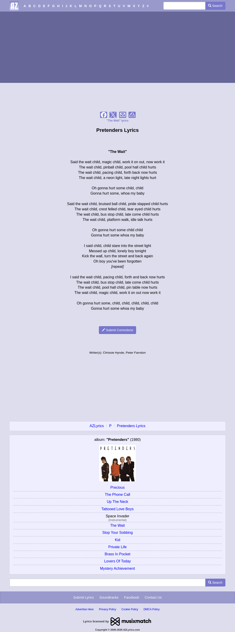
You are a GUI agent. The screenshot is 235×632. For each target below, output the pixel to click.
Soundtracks (108, 597)
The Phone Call (117, 494)
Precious (117, 487)
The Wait (117, 525)
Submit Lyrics (83, 597)
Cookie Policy (129, 609)
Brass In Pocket (117, 554)
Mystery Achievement (117, 568)
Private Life (117, 547)
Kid (117, 540)
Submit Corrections (117, 330)
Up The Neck (117, 502)
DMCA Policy (151, 609)
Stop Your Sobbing (117, 532)
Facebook (131, 597)
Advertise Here (85, 609)
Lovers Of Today (117, 561)
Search (215, 6)
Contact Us (153, 597)
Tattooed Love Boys (117, 509)
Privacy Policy (107, 609)
